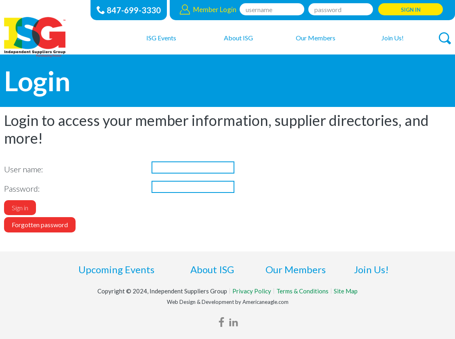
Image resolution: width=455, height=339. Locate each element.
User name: (23, 169)
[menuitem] (161, 37)
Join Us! (371, 269)
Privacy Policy (251, 291)
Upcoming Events (116, 269)
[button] (445, 38)
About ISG (212, 269)
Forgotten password (40, 224)
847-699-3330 (134, 10)
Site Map (346, 291)
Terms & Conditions (302, 291)
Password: (22, 188)
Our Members (295, 269)
